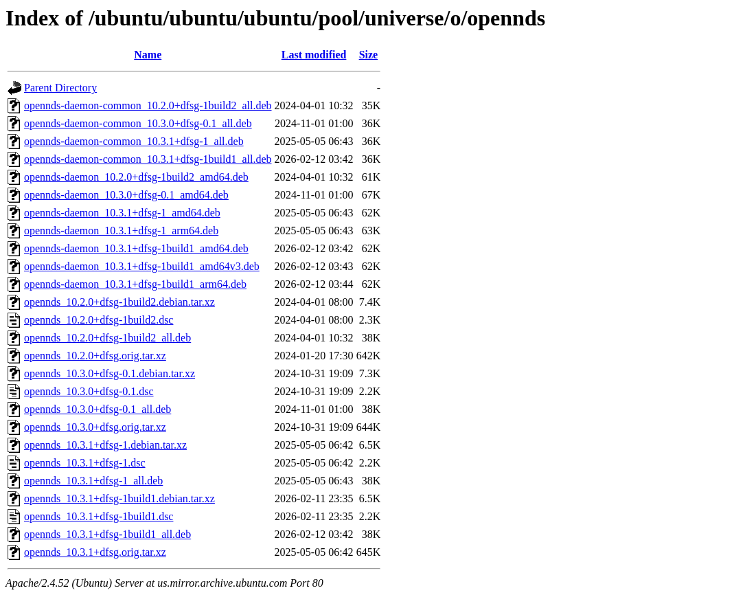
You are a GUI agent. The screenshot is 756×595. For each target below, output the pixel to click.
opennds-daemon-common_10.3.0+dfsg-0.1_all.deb (138, 123)
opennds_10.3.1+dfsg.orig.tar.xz (95, 552)
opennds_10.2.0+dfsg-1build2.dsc (98, 320)
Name (147, 54)
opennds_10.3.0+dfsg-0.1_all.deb (97, 409)
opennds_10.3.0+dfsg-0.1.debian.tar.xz (109, 373)
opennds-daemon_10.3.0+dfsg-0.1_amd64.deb (126, 195)
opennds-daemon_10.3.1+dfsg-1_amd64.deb (122, 212)
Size (368, 54)
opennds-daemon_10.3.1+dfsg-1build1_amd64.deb (136, 248)
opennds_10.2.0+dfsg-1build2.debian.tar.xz (119, 302)
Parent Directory (60, 87)
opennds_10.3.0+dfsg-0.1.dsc (89, 391)
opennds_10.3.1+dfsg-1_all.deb (93, 480)
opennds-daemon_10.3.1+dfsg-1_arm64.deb (121, 230)
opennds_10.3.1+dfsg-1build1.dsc (98, 516)
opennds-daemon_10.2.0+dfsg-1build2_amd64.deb (136, 177)
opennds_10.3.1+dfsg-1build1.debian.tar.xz (119, 498)
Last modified (314, 54)
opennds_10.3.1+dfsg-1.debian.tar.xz (105, 445)
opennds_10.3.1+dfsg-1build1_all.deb (107, 534)
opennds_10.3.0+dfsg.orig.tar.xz (95, 427)
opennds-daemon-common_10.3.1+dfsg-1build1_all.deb (148, 159)
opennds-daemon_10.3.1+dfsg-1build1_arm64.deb (135, 284)
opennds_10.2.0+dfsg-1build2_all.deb (107, 338)
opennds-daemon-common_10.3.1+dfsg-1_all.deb (134, 141)
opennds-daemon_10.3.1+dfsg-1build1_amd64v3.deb (142, 266)
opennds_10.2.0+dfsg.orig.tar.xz (95, 355)
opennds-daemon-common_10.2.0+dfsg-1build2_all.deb (148, 105)
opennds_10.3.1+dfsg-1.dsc (85, 463)
